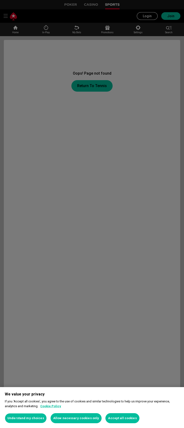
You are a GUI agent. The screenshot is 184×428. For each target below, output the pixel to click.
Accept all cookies (122, 418)
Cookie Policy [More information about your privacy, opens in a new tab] (50, 406)
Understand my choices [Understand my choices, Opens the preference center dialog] (25, 418)
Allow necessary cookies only (76, 418)
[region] (92, 407)
